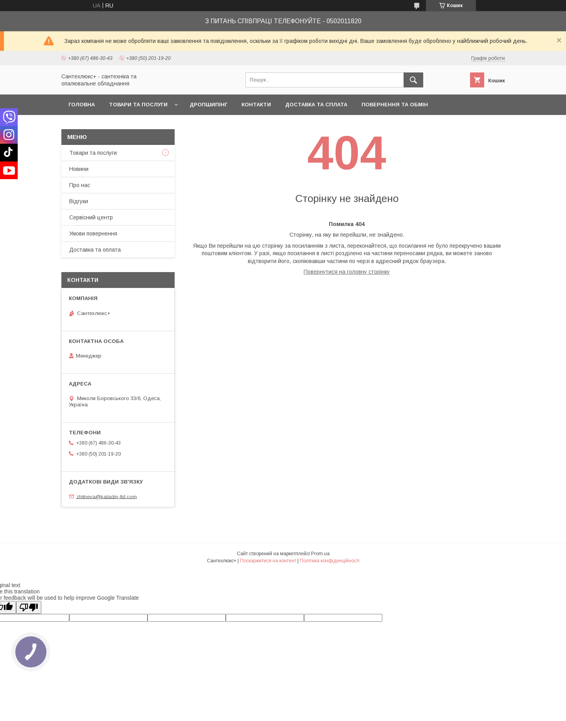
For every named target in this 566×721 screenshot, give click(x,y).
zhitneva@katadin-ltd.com (106, 496)
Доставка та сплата (316, 105)
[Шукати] (413, 79)
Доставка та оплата (95, 250)
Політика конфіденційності (330, 560)
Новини (78, 169)
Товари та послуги (138, 105)
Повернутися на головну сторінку (347, 272)
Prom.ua (320, 553)
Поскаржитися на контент (268, 560)
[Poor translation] (28, 607)
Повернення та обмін (394, 105)
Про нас (79, 185)
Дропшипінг (208, 105)
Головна (81, 105)
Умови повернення (93, 233)
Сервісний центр (91, 217)
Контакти (256, 105)
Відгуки (78, 201)
